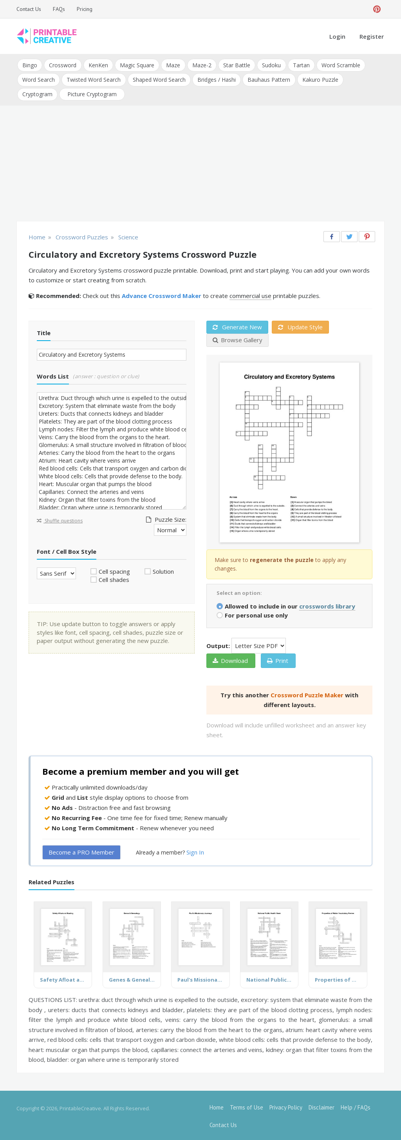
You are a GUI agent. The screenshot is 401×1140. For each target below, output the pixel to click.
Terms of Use (246, 1105)
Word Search (38, 79)
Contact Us (28, 9)
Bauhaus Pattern (268, 79)
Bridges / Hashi (216, 79)
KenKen (98, 64)
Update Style (300, 325)
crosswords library (327, 605)
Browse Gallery (237, 338)
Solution (163, 570)
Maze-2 (201, 64)
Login (337, 36)
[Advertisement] (200, 162)
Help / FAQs (355, 1105)
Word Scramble (339, 64)
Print (277, 659)
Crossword (62, 64)
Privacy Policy (285, 1105)
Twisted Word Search (94, 79)
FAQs (59, 9)
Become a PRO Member (81, 851)
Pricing (84, 9)
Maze (173, 64)
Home (217, 1105)
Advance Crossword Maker (161, 294)
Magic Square (136, 64)
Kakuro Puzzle (320, 79)
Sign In (195, 851)
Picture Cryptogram (92, 93)
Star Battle (235, 64)
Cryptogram (37, 93)
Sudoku (270, 64)
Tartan (300, 64)
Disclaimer (321, 1105)
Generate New (237, 325)
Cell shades (114, 578)
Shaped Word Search (158, 79)
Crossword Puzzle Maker (307, 693)
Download (230, 659)
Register (371, 36)
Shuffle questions (60, 519)
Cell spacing (114, 570)
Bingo (29, 64)
